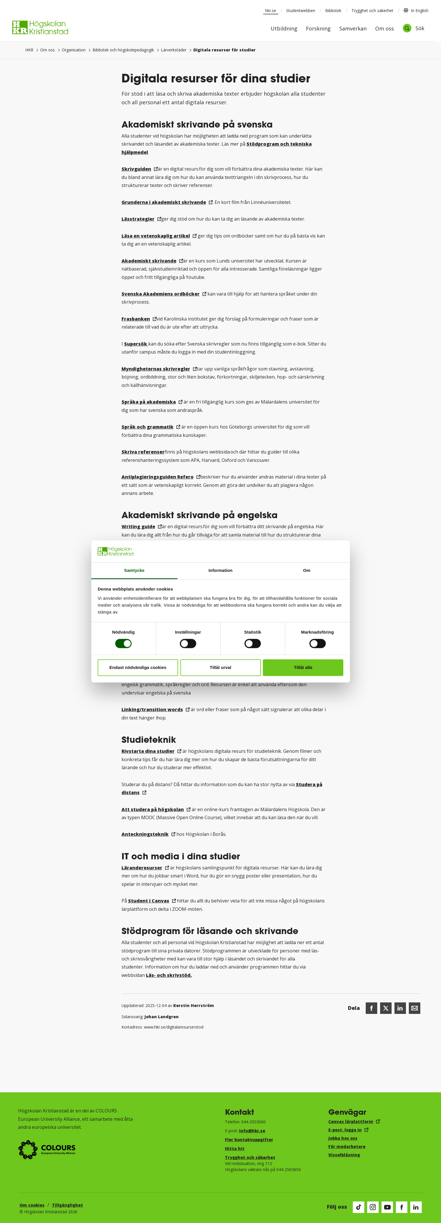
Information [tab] (221, 570)
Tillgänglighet (67, 1205)
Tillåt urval (220, 667)
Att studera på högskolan (153, 809)
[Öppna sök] (413, 28)
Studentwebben (300, 10)
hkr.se (270, 10)
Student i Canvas (148, 901)
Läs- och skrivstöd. (169, 975)
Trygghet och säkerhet (372, 10)
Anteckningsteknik (145, 834)
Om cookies (32, 1205)
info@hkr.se (252, 1130)
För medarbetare (346, 1146)
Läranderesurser (142, 868)
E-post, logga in (345, 1130)
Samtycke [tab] (134, 570)
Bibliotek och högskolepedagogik (123, 50)
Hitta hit (234, 1148)
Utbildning (284, 29)
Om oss (384, 29)
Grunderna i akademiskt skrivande (164, 202)
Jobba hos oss (342, 1138)
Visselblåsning (344, 1155)
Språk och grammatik (148, 427)
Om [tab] (306, 570)
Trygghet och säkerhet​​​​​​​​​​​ (250, 1157)
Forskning (318, 29)
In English (415, 10)
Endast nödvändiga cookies (137, 667)
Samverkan (353, 29)
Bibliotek (333, 10)
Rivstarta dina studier (148, 751)
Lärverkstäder (173, 50)
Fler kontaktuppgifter (249, 1139)
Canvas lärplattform (350, 1121)
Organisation (74, 50)
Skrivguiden (136, 169)
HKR (29, 50)
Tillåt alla (303, 667)
